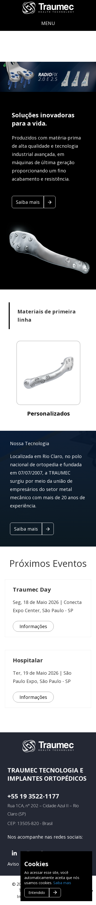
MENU (48, 23)
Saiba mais (62, 882)
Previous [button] (15, 77)
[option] (48, 77)
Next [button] (73, 77)
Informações (33, 626)
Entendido (36, 892)
